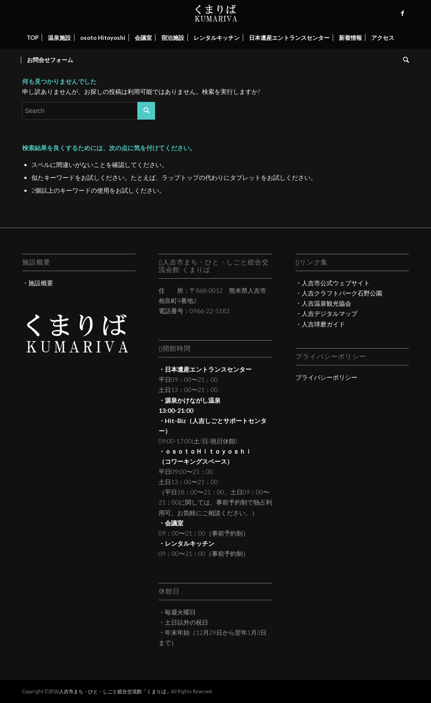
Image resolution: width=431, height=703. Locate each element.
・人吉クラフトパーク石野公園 (338, 293)
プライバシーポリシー (326, 377)
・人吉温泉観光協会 (323, 303)
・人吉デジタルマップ (326, 313)
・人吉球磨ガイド (320, 324)
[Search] (404, 60)
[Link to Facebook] (402, 13)
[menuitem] (32, 38)
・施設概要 (37, 283)
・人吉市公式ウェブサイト (332, 283)
